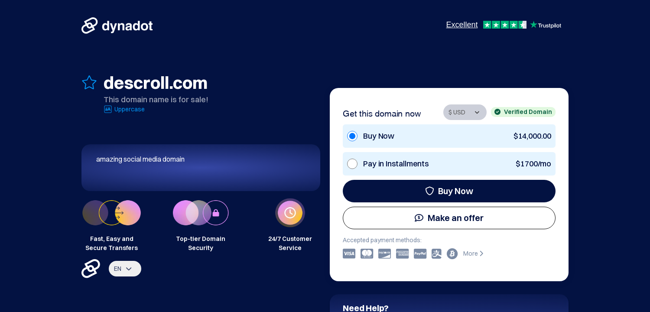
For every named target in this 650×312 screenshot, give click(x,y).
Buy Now (449, 190)
